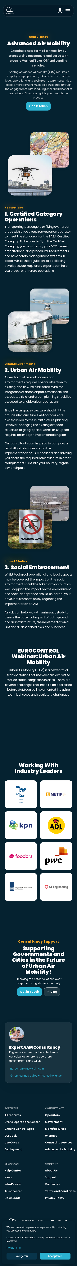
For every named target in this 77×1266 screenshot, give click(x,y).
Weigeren (22, 1256)
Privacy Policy (14, 1248)
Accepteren (55, 1256)
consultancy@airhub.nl (29, 1068)
